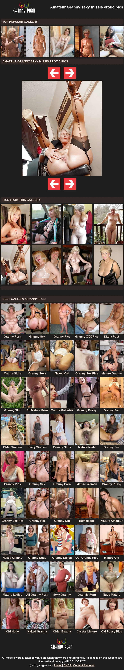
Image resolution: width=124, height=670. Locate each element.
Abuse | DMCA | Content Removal (74, 665)
